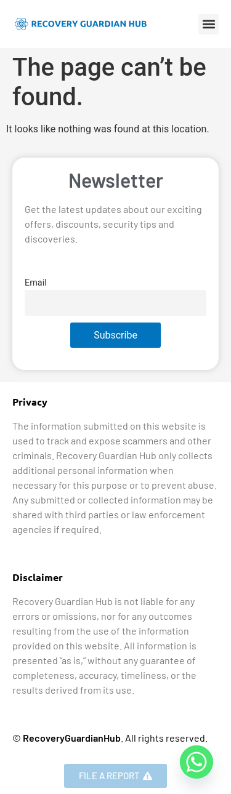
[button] (208, 24)
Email (36, 283)
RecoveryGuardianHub (72, 738)
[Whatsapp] (196, 762)
